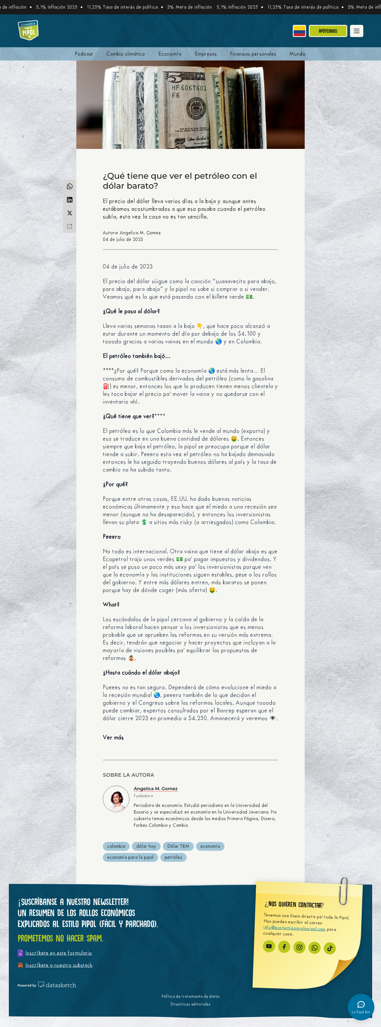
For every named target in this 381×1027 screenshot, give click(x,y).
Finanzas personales (253, 54)
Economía (170, 54)
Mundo (297, 54)
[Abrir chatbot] (361, 1007)
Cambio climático (125, 54)
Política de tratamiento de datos (191, 996)
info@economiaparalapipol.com (294, 928)
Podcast (84, 54)
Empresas (206, 54)
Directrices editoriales (190, 1004)
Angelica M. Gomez (156, 788)
